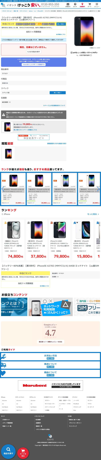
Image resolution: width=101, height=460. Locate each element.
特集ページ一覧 (7, 426)
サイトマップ (73, 426)
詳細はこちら (60, 34)
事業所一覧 (39, 426)
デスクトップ (77, 407)
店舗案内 (38, 423)
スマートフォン (19, 397)
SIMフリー (5, 410)
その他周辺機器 (91, 397)
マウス (89, 404)
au (3, 404)
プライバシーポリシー (75, 423)
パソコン (74, 397)
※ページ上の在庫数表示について (54, 105)
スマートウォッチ (50, 407)
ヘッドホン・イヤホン (65, 405)
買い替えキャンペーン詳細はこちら (25, 130)
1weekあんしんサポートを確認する (34, 64)
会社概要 (38, 420)
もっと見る (92, 214)
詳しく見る (61, 24)
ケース (61, 409)
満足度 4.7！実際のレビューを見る (50, 342)
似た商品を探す (33, 52)
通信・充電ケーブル (65, 400)
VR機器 (47, 410)
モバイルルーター (50, 404)
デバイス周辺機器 (63, 397)
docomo (4, 400)
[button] (98, 189)
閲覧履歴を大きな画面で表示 (56, 143)
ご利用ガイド (6, 420)
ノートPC (76, 400)
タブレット (33, 397)
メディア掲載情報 (8, 423)
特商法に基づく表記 (74, 420)
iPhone (3, 397)
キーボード (91, 407)
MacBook (76, 404)
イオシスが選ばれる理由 (43, 429)
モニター (90, 400)
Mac (74, 410)
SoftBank (5, 407)
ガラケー (47, 400)
